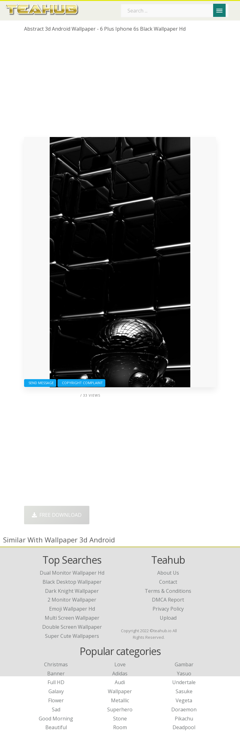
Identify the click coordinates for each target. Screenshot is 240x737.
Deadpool (183, 727)
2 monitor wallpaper (72, 599)
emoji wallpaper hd (72, 608)
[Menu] (219, 10)
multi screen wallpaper (72, 617)
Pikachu (184, 718)
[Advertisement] (120, 87)
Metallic (120, 700)
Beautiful (56, 727)
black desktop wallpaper (72, 581)
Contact (168, 581)
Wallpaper (120, 691)
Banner (56, 673)
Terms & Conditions (168, 590)
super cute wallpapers (72, 636)
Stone (120, 718)
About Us (168, 572)
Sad (56, 709)
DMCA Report (168, 599)
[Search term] (175, 11)
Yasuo (184, 673)
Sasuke (184, 691)
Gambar (184, 664)
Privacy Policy (168, 608)
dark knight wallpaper (72, 590)
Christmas (56, 664)
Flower (56, 700)
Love (120, 664)
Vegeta (184, 700)
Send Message (40, 382)
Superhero (119, 709)
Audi (120, 682)
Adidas (120, 673)
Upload (168, 617)
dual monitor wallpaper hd (72, 572)
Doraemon (184, 709)
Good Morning (56, 718)
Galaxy (56, 691)
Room (120, 727)
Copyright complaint (81, 382)
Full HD (56, 682)
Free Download (57, 514)
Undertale (184, 682)
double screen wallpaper (72, 626)
